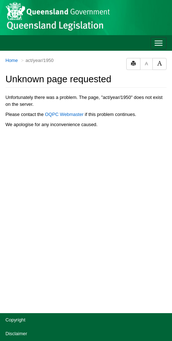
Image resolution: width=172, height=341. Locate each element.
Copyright (15, 320)
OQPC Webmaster (64, 114)
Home (11, 60)
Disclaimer (16, 333)
